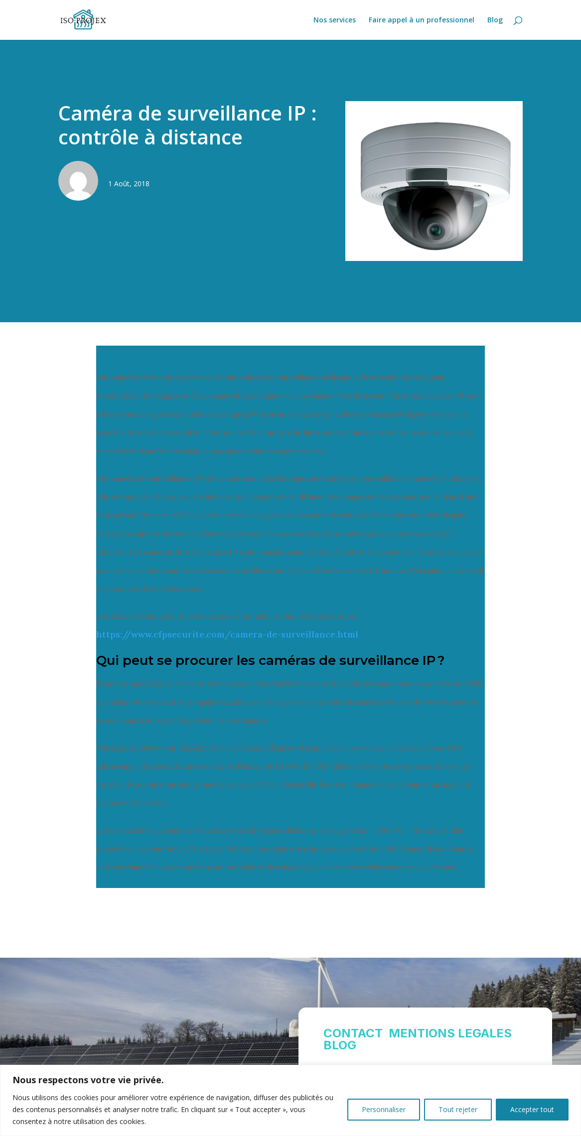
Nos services (334, 20)
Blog (495, 20)
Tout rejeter (457, 1109)
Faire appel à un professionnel (421, 20)
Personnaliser (384, 1109)
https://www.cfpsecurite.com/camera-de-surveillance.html (227, 634)
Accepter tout (532, 1109)
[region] (290, 1100)
